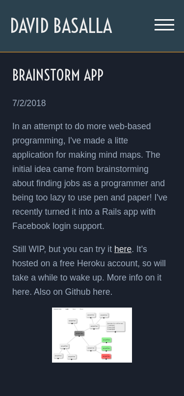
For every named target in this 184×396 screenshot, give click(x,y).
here (122, 249)
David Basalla (61, 26)
